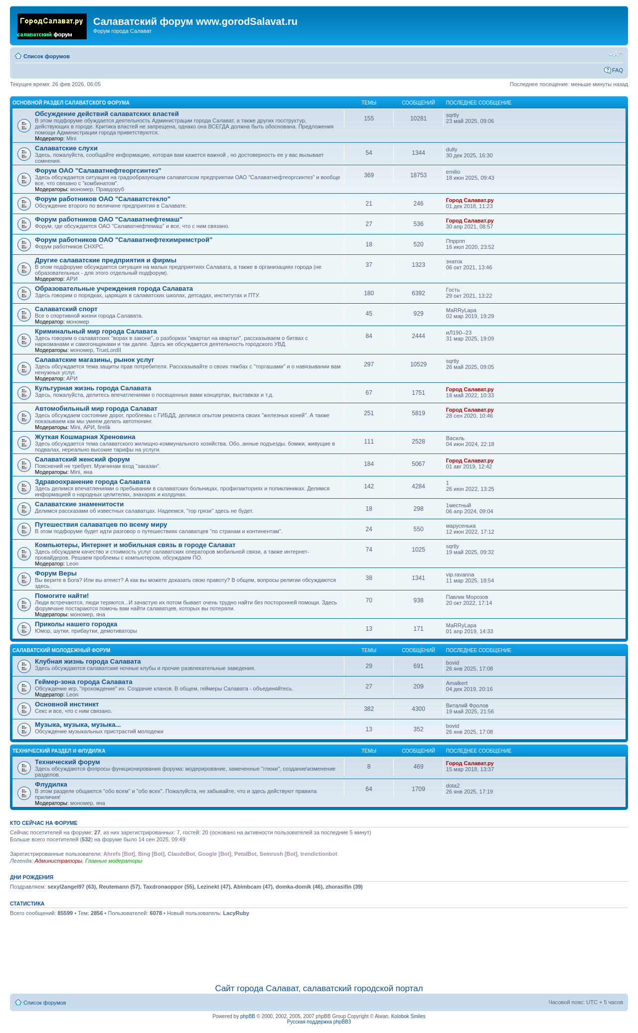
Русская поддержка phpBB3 (319, 1022)
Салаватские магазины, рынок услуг (94, 359)
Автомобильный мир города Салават (96, 408)
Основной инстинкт (67, 704)
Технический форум (67, 762)
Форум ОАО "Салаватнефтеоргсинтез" (98, 170)
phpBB (247, 1016)
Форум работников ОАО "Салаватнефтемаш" (108, 219)
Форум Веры (56, 573)
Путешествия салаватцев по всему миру (101, 524)
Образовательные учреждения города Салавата (114, 288)
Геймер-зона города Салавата (84, 682)
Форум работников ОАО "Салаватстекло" (102, 199)
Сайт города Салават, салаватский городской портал (319, 988)
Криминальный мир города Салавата (96, 331)
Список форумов (46, 56)
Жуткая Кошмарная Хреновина (85, 437)
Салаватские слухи (66, 148)
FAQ (617, 70)
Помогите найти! (62, 595)
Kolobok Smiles (408, 1016)
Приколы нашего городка (76, 624)
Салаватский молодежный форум (61, 650)
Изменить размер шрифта (616, 54)
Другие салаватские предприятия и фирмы (105, 260)
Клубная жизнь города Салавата (88, 661)
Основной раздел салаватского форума (71, 103)
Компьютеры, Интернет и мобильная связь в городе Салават (135, 545)
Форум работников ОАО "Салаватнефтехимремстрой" (123, 239)
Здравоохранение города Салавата (92, 481)
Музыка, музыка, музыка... (78, 724)
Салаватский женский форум (82, 459)
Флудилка (51, 784)
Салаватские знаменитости (79, 504)
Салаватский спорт (66, 309)
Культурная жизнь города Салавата (93, 388)
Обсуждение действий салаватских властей (107, 113)
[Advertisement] (319, 948)
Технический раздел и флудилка (58, 751)
